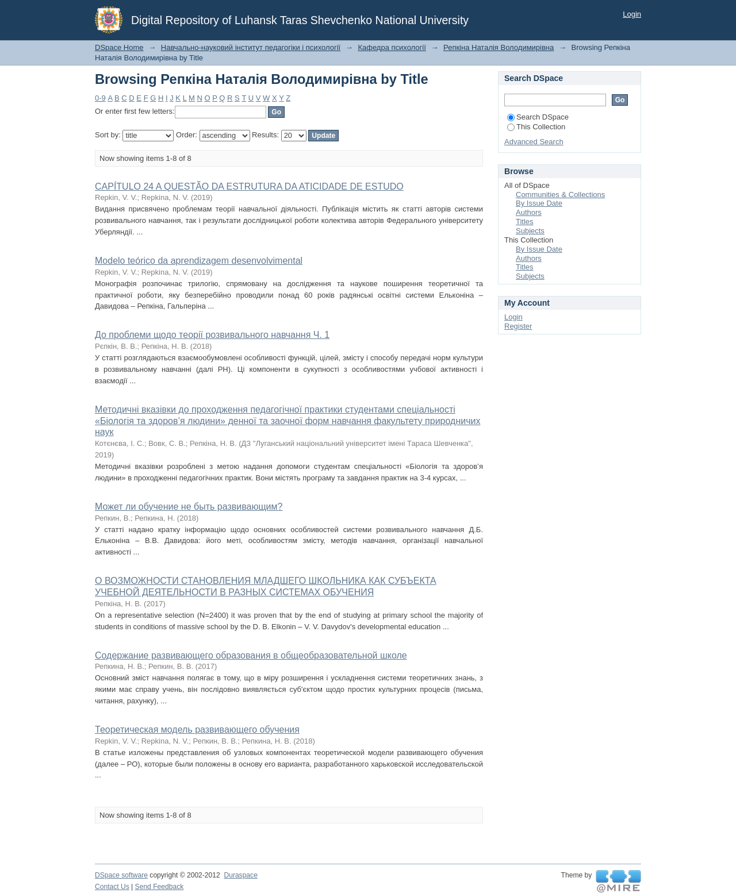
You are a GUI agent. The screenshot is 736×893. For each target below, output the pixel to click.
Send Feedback (159, 887)
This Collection (536, 126)
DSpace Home (119, 47)
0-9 (100, 98)
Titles (525, 221)
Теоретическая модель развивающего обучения (197, 729)
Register (518, 326)
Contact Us (112, 887)
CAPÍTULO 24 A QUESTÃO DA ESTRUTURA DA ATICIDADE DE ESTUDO (249, 186)
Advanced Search (534, 141)
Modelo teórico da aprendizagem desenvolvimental (198, 260)
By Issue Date (539, 203)
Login (632, 14)
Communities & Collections (560, 194)
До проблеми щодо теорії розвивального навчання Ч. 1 (212, 335)
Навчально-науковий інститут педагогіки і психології (250, 47)
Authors (529, 212)
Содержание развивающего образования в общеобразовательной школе (251, 655)
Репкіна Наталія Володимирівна (498, 47)
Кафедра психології (391, 47)
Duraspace (240, 875)
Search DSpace (538, 117)
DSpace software (121, 875)
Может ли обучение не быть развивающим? (188, 506)
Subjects (530, 230)
